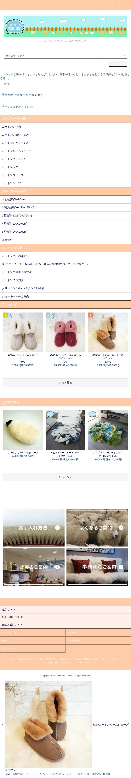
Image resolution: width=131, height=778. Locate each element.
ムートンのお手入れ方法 (17, 272)
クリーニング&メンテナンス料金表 (23, 288)
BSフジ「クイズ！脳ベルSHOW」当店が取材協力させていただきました (46, 264)
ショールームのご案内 (15, 296)
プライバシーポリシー (110, 659)
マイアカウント (9, 632)
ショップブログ (69, 663)
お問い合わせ (8, 648)
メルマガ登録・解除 (50, 663)
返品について (65, 659)
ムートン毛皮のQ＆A (14, 255)
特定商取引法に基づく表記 (86, 659)
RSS (80, 663)
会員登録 (71, 632)
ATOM (86, 663)
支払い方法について (28, 659)
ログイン (6, 640)
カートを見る (73, 640)
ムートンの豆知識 (13, 280)
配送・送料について (48, 659)
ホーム (7, 84)
